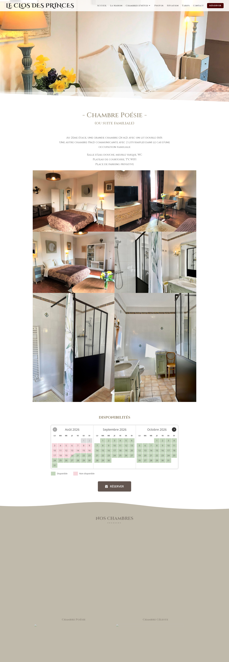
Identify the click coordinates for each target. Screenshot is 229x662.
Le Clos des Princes (40, 6)
